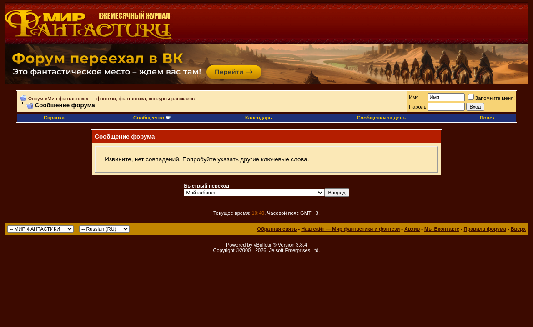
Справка (54, 117)
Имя (413, 97)
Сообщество (152, 117)
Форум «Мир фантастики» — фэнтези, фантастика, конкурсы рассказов (111, 98)
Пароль (417, 106)
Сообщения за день (381, 117)
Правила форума (485, 229)
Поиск (487, 117)
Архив (412, 229)
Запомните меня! (491, 98)
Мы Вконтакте (441, 229)
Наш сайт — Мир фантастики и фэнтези (350, 229)
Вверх (518, 229)
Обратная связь (277, 229)
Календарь (258, 117)
